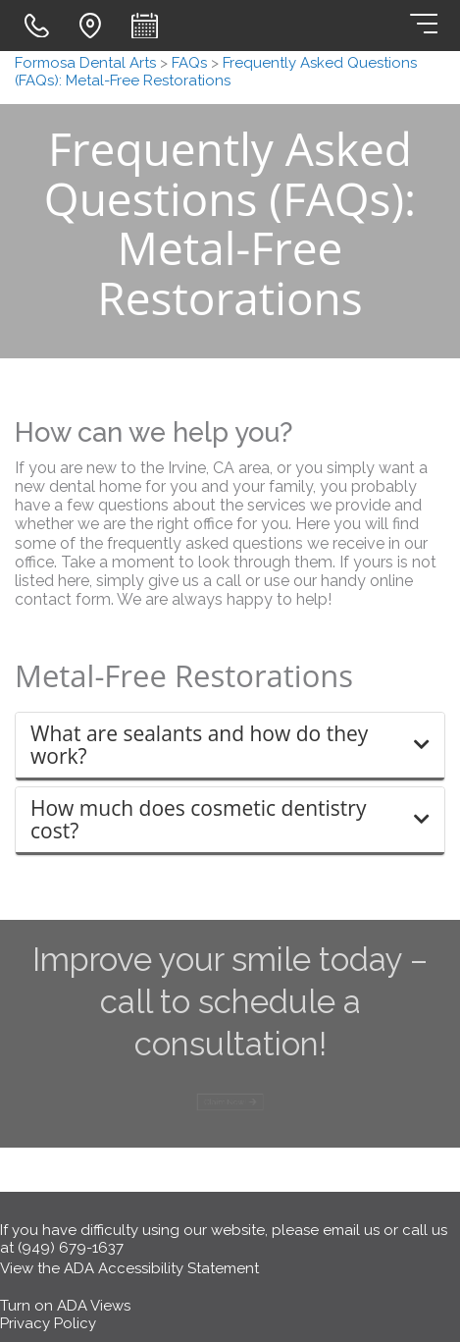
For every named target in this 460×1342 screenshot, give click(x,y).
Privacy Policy (48, 1323)
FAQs (189, 63)
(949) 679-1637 (71, 1248)
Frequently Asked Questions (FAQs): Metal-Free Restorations (216, 71)
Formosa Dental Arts (85, 63)
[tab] (230, 746)
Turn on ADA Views (65, 1306)
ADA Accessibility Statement (161, 1268)
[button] (230, 745)
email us (351, 1230)
